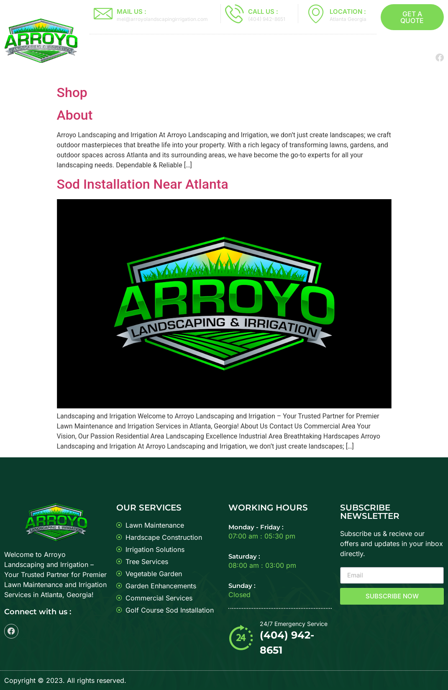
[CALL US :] (234, 13)
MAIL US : (131, 11)
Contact (350, 67)
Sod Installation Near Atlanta (166, 48)
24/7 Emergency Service (294, 623)
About (247, 48)
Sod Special (344, 48)
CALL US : (263, 11)
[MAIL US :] (103, 13)
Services (293, 48)
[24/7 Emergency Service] (240, 637)
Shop (72, 92)
